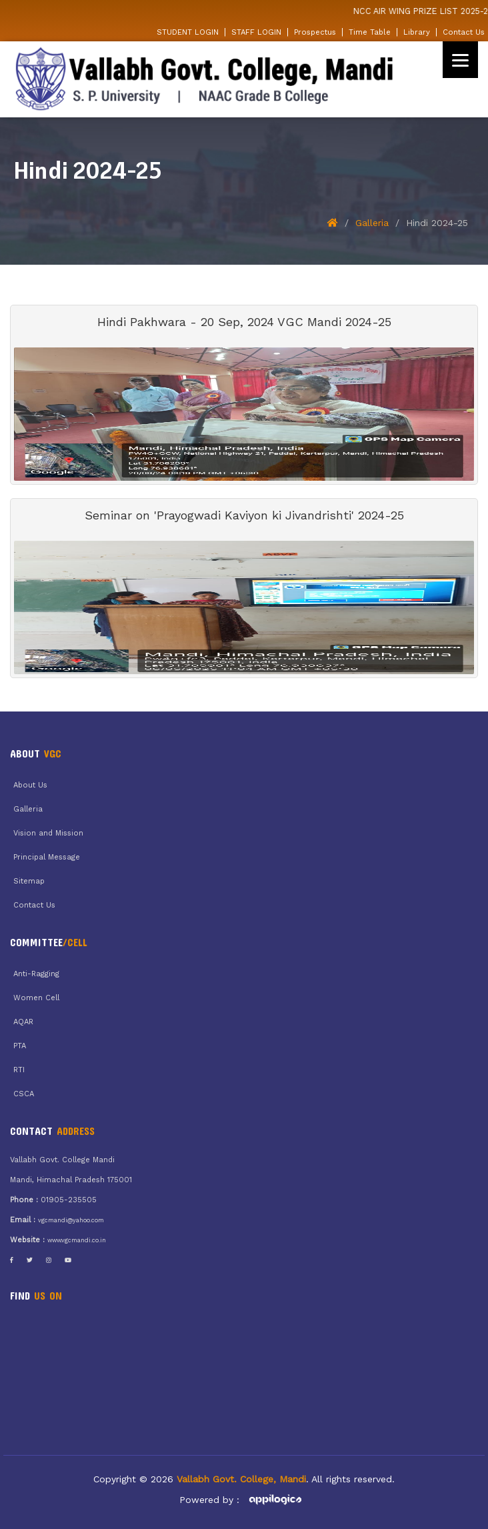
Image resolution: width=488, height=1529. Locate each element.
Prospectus (315, 32)
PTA (19, 1046)
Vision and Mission (48, 833)
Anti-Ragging (36, 974)
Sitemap (29, 881)
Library (416, 32)
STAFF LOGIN (256, 32)
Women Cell (36, 998)
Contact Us (464, 32)
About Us (30, 785)
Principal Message (46, 857)
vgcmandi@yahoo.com (71, 1220)
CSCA (23, 1094)
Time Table (370, 32)
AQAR (23, 1022)
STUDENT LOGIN (188, 32)
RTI (19, 1070)
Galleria (372, 222)
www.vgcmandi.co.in (76, 1240)
